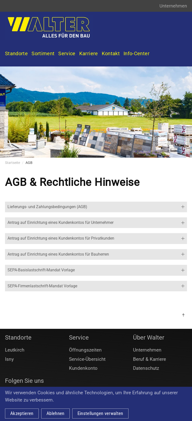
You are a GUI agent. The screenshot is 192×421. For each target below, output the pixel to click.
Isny (9, 359)
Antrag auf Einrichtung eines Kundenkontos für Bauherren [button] (96, 254)
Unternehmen (173, 5)
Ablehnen (55, 413)
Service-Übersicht (87, 359)
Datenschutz (146, 368)
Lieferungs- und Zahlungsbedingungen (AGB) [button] (96, 206)
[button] (183, 315)
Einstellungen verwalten (100, 413)
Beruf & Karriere (149, 359)
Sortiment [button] (43, 53)
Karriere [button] (88, 53)
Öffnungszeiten (85, 350)
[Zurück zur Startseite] (48, 27)
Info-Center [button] (137, 53)
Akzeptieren (22, 413)
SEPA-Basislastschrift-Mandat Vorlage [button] (96, 270)
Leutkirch (14, 350)
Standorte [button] (16, 53)
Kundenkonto (83, 368)
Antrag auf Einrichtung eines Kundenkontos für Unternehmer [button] (96, 222)
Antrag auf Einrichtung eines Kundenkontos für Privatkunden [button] (96, 238)
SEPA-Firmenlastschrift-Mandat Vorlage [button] (96, 286)
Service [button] (66, 53)
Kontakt (111, 53)
